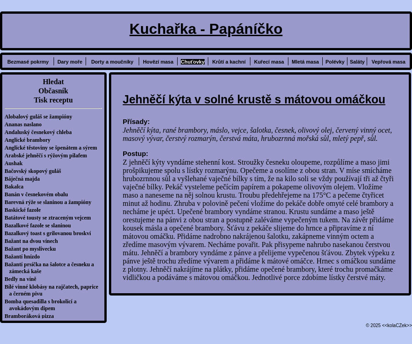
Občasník (53, 91)
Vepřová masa (389, 61)
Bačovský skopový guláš (35, 171)
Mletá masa (305, 61)
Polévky (335, 61)
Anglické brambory (29, 140)
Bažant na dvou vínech (33, 241)
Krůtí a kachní (229, 61)
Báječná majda (24, 179)
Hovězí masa (158, 61)
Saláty (357, 61)
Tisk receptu (53, 100)
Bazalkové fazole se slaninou (40, 225)
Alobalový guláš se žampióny (40, 116)
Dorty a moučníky (112, 61)
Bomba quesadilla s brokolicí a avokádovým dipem (42, 305)
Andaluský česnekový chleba (40, 132)
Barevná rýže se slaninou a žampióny (50, 202)
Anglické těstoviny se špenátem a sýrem (53, 148)
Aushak (15, 163)
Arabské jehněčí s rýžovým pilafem (48, 155)
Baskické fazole (25, 210)
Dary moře (69, 61)
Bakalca (16, 186)
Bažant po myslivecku (32, 249)
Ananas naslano (25, 124)
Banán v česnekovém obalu (38, 194)
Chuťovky (193, 61)
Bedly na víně (22, 279)
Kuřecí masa (269, 61)
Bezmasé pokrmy (28, 61)
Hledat (53, 82)
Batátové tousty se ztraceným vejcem (50, 218)
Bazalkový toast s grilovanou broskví (50, 233)
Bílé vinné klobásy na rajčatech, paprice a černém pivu (53, 290)
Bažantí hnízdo (24, 256)
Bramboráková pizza (31, 316)
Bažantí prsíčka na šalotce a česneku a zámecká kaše (51, 267)
